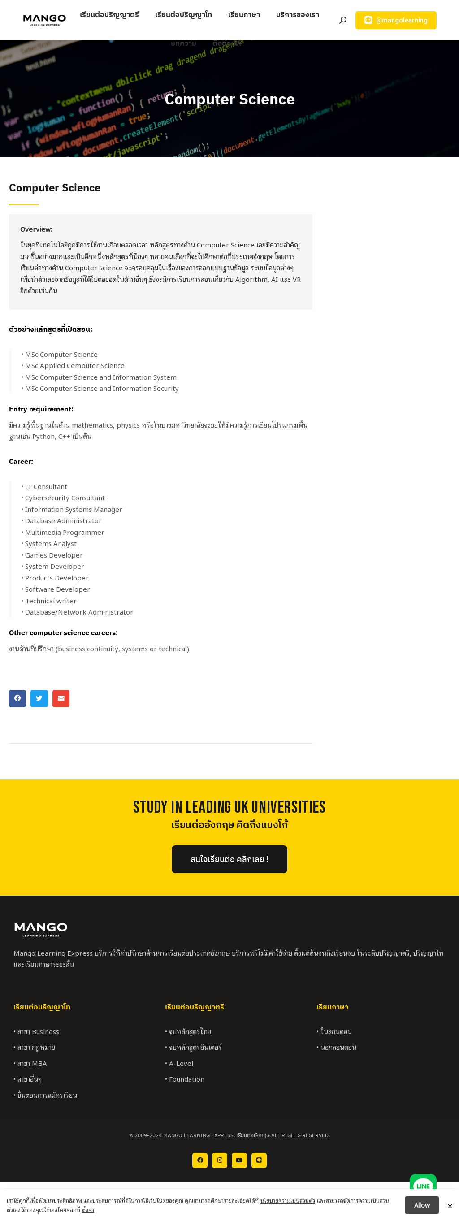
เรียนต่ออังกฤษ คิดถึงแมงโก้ (229, 825)
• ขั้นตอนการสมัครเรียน (45, 1094)
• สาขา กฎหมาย (34, 1046)
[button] (17, 698)
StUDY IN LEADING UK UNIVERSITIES (229, 807)
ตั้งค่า (88, 1211)
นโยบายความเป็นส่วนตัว (287, 1202)
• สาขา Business (36, 1031)
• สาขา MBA (30, 1062)
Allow (422, 1207)
